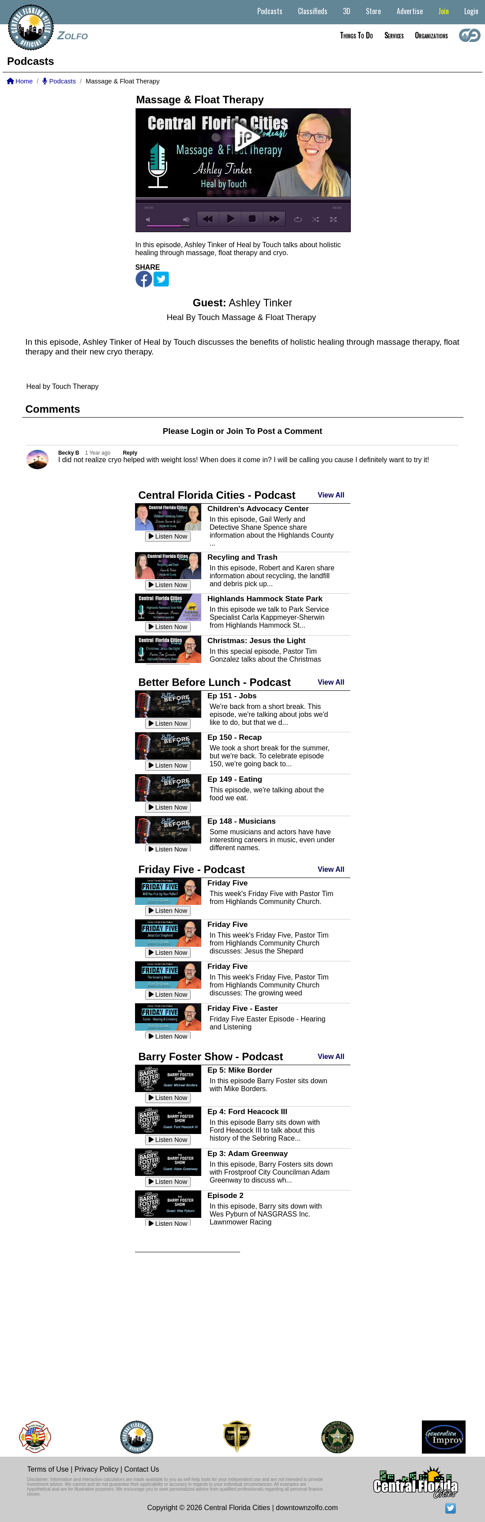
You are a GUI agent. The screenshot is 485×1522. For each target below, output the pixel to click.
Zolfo (72, 35)
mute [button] (149, 219)
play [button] (243, 137)
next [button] (274, 218)
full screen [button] (333, 219)
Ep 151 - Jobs (232, 695)
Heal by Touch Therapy (62, 386)
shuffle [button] (315, 219)
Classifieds (312, 11)
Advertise (410, 11)
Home (20, 81)
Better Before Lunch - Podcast (215, 682)
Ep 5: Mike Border (239, 1070)
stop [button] (252, 218)
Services (393, 35)
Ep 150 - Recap (234, 737)
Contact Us (141, 1469)
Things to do (356, 35)
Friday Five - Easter (242, 1008)
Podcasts (269, 11)
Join (443, 11)
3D (346, 11)
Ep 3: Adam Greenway (247, 1153)
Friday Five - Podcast (192, 869)
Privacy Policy (97, 1469)
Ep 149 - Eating (234, 779)
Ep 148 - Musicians (241, 821)
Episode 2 (225, 1195)
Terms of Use (48, 1469)
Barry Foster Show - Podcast (211, 1056)
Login (471, 11)
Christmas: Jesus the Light (256, 640)
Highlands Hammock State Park (265, 598)
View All (331, 495)
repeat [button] (298, 219)
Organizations (431, 35)
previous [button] (208, 218)
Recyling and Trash (242, 557)
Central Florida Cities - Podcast (217, 495)
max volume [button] (186, 219)
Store (373, 11)
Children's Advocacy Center (258, 508)
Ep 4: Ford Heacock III (247, 1111)
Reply (130, 453)
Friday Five (227, 882)
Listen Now (168, 536)
